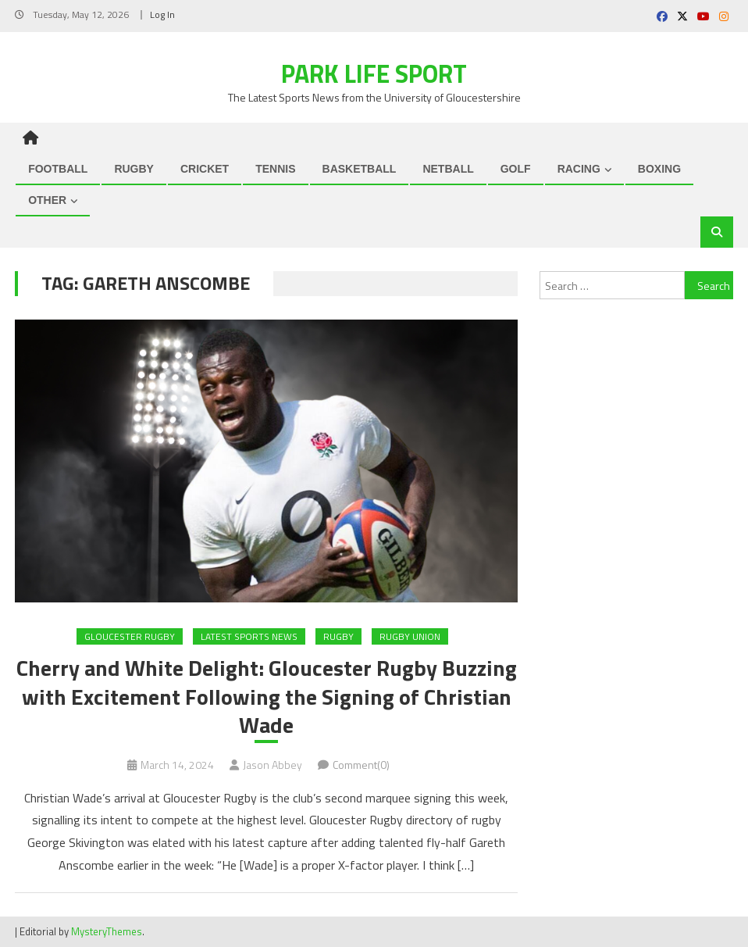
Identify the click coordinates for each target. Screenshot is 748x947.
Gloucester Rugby (129, 636)
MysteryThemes (106, 931)
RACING (578, 169)
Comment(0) (361, 764)
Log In (162, 14)
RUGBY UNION (409, 636)
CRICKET (204, 169)
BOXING (659, 169)
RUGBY (134, 169)
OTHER (47, 200)
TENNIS (275, 169)
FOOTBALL (57, 169)
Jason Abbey (272, 764)
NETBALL (447, 169)
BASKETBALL (359, 169)
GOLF (515, 169)
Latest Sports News (249, 636)
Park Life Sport (374, 73)
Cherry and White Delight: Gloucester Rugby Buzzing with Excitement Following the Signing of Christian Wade (266, 696)
